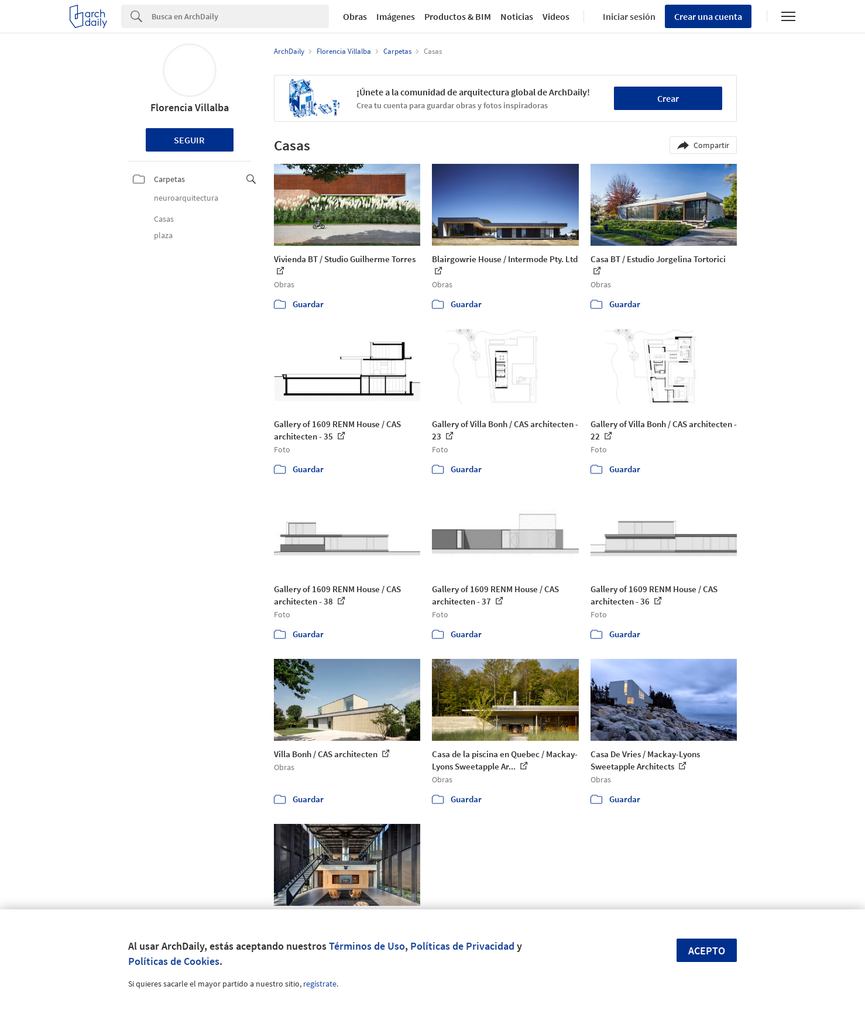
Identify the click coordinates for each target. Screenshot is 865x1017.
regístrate (320, 983)
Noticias (516, 16)
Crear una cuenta (708, 16)
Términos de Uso (367, 946)
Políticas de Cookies (173, 961)
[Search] (240, 16)
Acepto (706, 950)
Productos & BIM (457, 16)
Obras (355, 16)
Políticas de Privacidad (462, 946)
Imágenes (395, 16)
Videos (556, 16)
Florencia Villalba (189, 107)
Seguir (189, 140)
